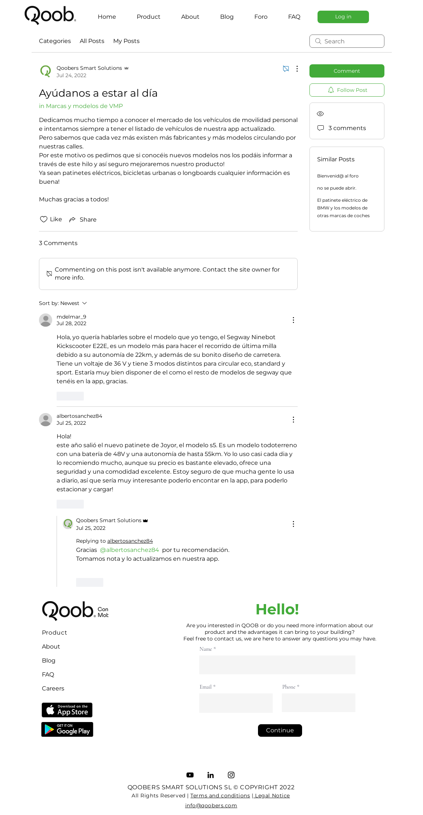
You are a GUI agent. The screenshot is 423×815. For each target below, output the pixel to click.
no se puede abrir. (336, 188)
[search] (346, 41)
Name (206, 649)
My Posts (126, 40)
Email (206, 687)
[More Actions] (293, 68)
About (51, 646)
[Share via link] (82, 219)
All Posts (92, 40)
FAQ (48, 674)
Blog (48, 660)
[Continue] (280, 730)
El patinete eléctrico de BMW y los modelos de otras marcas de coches (343, 207)
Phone (288, 687)
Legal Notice (272, 795)
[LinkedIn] (210, 775)
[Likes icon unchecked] (44, 219)
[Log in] (343, 17)
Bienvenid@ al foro (338, 176)
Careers (53, 688)
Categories (55, 40)
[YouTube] (190, 775)
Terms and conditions (220, 795)
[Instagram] (231, 775)
